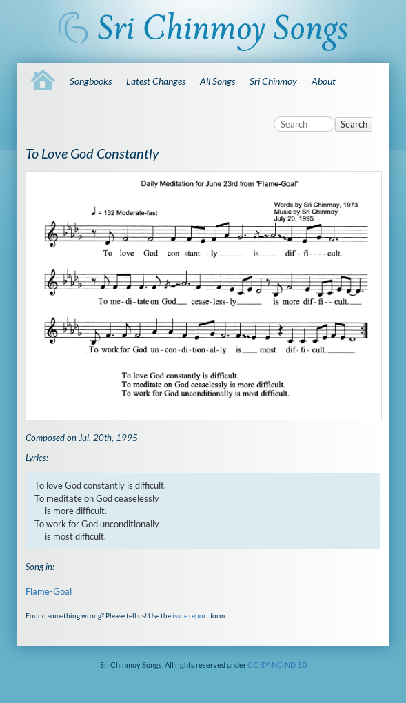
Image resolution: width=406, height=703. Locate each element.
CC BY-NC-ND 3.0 (277, 664)
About (324, 81)
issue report (190, 615)
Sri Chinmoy (273, 81)
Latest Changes (155, 81)
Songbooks (91, 81)
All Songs (217, 81)
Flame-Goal (49, 591)
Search (354, 124)
